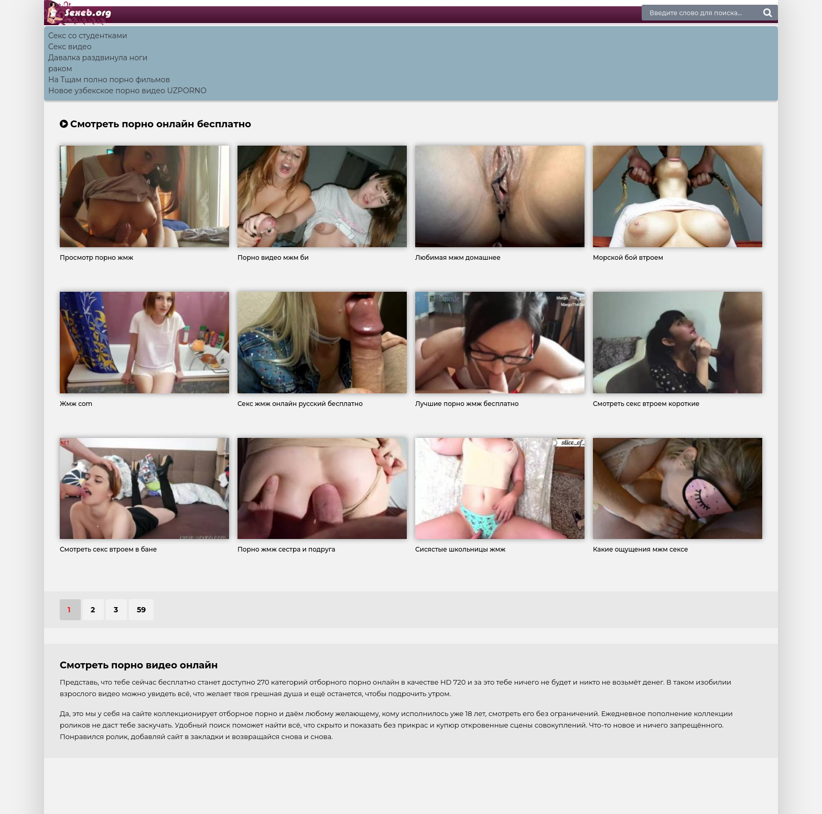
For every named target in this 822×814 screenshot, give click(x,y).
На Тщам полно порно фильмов (109, 79)
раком (60, 68)
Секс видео (70, 46)
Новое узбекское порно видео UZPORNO (127, 90)
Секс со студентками (87, 35)
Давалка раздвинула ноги (97, 57)
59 (141, 609)
